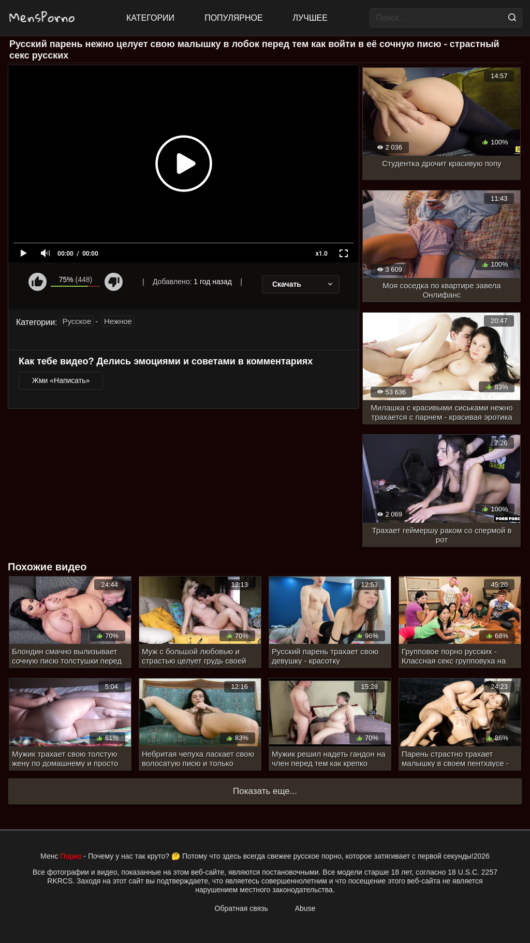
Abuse (305, 908)
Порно (70, 856)
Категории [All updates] (150, 17)
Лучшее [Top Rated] (310, 17)
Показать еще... (265, 791)
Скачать (303, 284)
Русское (77, 321)
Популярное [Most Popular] (233, 17)
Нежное (118, 321)
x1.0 (322, 253)
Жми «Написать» (61, 380)
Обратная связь (241, 908)
